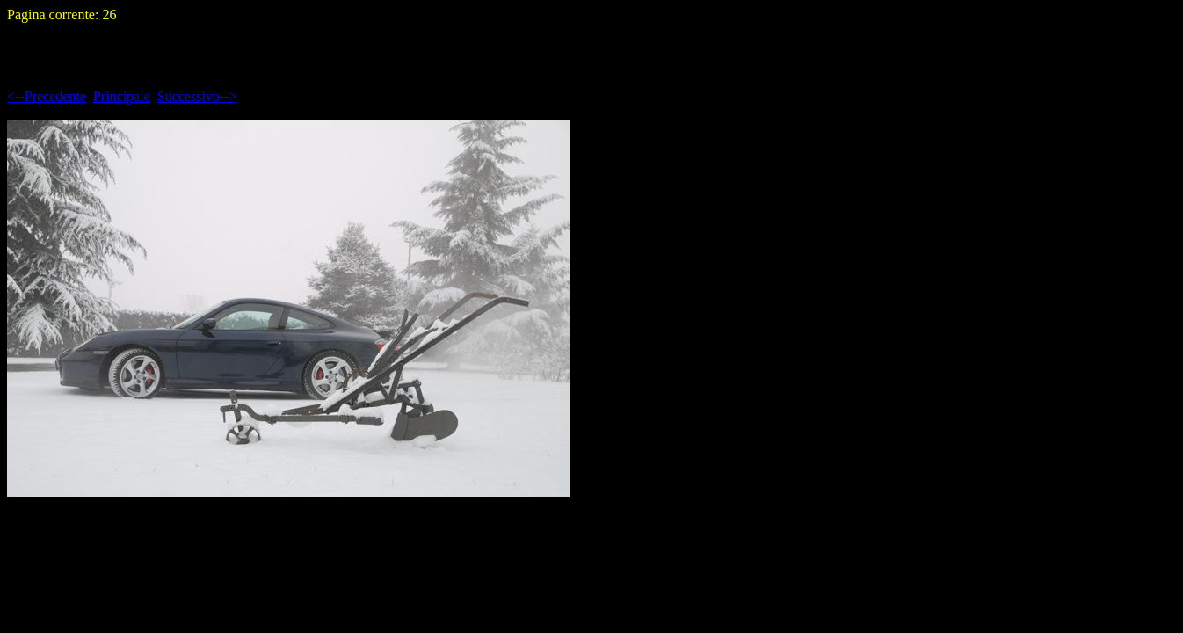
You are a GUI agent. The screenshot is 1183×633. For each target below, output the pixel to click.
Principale (121, 96)
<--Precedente (46, 96)
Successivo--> (197, 96)
